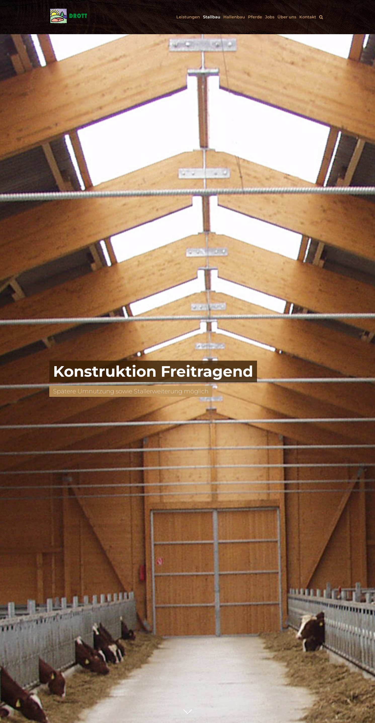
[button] (321, 17)
